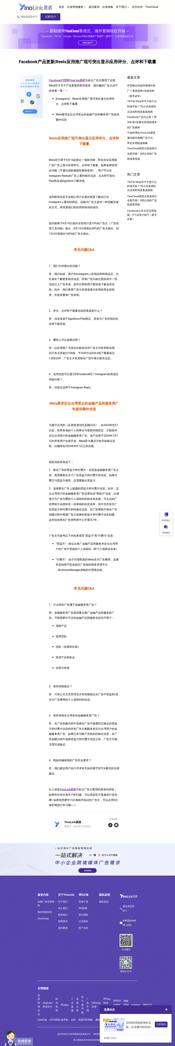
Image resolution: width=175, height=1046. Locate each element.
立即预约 (161, 1024)
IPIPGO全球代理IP (117, 1004)
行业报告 (83, 921)
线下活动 (83, 928)
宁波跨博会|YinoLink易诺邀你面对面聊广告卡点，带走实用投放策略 (141, 138)
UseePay (42, 1019)
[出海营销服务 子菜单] (85, 7)
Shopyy (64, 1004)
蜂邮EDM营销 (126, 1004)
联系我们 (63, 914)
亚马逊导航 (82, 1005)
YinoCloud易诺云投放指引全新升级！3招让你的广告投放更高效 (142, 153)
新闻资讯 (63, 921)
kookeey (135, 1004)
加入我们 (63, 908)
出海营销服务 (75, 7)
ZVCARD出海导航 (59, 1019)
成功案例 (63, 928)
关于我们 (121, 7)
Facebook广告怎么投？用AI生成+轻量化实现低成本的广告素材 (142, 122)
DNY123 (147, 1004)
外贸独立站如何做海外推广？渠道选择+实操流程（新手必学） (141, 90)
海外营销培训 (45, 912)
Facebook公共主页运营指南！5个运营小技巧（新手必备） (142, 215)
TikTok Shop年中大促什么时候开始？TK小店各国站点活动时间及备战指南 (142, 106)
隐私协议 (104, 901)
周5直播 (83, 908)
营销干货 (83, 901)
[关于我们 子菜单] (128, 7)
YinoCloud (43, 918)
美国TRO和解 (85, 1019)
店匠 (73, 1019)
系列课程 (83, 914)
